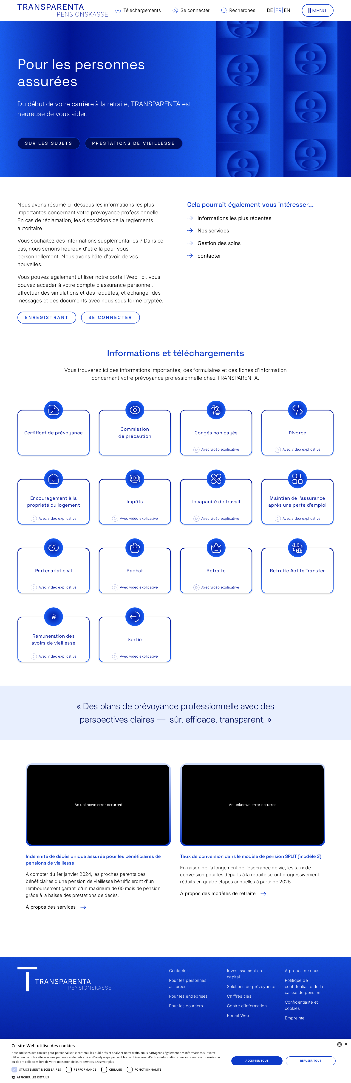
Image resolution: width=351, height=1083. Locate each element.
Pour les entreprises (188, 996)
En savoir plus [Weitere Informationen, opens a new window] (104, 1062)
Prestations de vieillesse (133, 143)
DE (270, 10)
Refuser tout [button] (310, 1061)
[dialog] (175, 1061)
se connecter (110, 317)
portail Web (123, 277)
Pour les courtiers (186, 1005)
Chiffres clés (239, 996)
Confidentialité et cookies (301, 1005)
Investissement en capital (244, 973)
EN (287, 10)
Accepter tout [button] (256, 1061)
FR (278, 10)
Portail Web (238, 1015)
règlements (139, 220)
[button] (317, 10)
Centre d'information (247, 1005)
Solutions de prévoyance (251, 986)
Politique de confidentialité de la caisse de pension (304, 986)
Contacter (178, 970)
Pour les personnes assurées (187, 983)
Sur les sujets (49, 143)
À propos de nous (302, 970)
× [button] (346, 1044)
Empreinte (295, 1018)
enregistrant (47, 317)
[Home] (64, 980)
